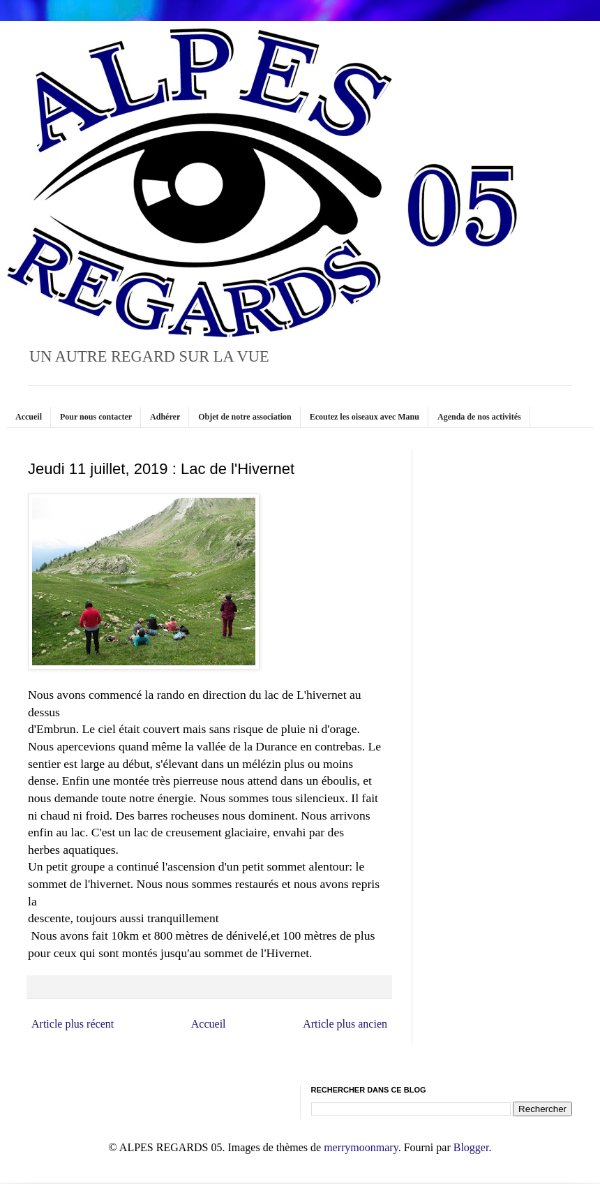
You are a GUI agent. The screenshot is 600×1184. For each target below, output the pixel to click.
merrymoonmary (361, 1147)
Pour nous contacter (96, 417)
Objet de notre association (244, 417)
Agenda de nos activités (479, 417)
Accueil (28, 417)
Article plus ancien (345, 1024)
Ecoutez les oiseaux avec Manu (364, 417)
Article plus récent (72, 1024)
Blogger (471, 1147)
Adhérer (165, 417)
